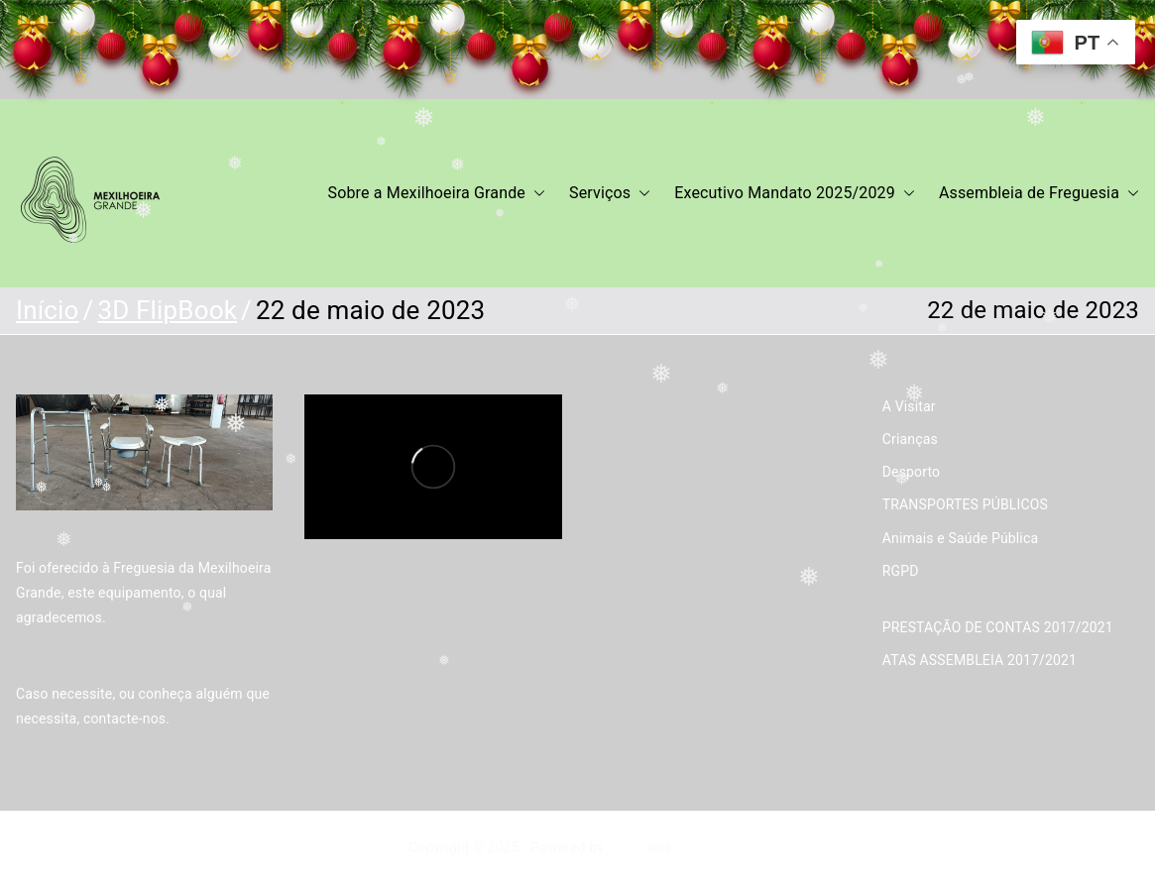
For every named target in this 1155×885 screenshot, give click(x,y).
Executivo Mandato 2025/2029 (794, 193)
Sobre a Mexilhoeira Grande (437, 193)
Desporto (911, 472)
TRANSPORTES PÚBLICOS (965, 504)
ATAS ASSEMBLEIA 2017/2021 (979, 660)
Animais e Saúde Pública (960, 538)
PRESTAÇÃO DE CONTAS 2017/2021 (997, 627)
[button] (535, 193)
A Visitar (909, 406)
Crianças (910, 439)
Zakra (625, 847)
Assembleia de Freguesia (1039, 193)
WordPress (708, 847)
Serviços (609, 193)
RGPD (900, 571)
